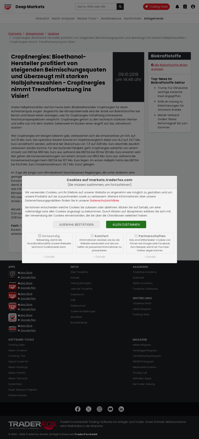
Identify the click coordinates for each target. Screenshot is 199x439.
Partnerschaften (152, 236)
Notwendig (51, 236)
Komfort (101, 236)
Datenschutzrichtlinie (104, 200)
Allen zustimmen (126, 224)
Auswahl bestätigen (76, 224)
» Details (49, 257)
